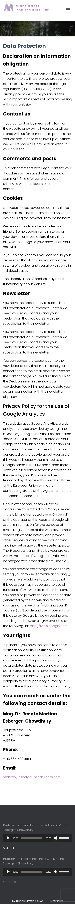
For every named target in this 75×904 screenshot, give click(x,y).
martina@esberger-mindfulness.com (32, 777)
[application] (37, 838)
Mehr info (9, 848)
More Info (9, 882)
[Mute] (56, 838)
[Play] (8, 838)
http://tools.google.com (49, 626)
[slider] (32, 838)
